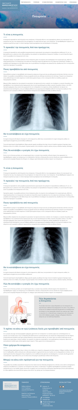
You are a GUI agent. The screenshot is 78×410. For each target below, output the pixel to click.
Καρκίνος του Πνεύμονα (28, 393)
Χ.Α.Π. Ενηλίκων (26, 388)
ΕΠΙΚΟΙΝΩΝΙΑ (73, 2)
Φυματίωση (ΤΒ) (26, 395)
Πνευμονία (24, 391)
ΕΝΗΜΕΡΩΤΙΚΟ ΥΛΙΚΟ (61, 2)
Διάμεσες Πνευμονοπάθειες (29, 397)
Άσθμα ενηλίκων (26, 386)
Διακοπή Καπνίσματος (28, 390)
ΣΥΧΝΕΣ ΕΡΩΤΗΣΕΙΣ (47, 2)
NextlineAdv (61, 393)
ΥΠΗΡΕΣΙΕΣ (36, 2)
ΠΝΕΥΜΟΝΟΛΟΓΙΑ (25, 2)
